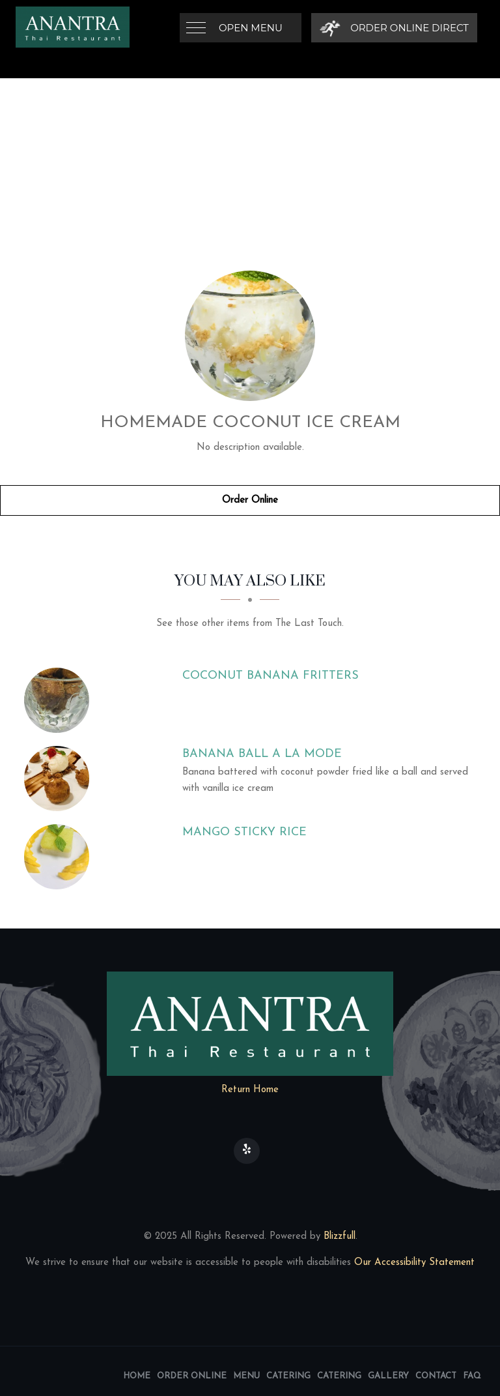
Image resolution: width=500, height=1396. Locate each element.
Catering (288, 1376)
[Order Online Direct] (394, 27)
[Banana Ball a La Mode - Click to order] (60, 778)
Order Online (250, 500)
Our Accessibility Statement (413, 1263)
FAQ (472, 1376)
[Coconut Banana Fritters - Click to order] (60, 700)
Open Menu (251, 28)
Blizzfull (339, 1236)
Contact (435, 1376)
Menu (246, 1376)
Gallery (388, 1376)
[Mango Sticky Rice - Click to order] (60, 856)
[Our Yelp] (247, 1151)
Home (136, 1376)
